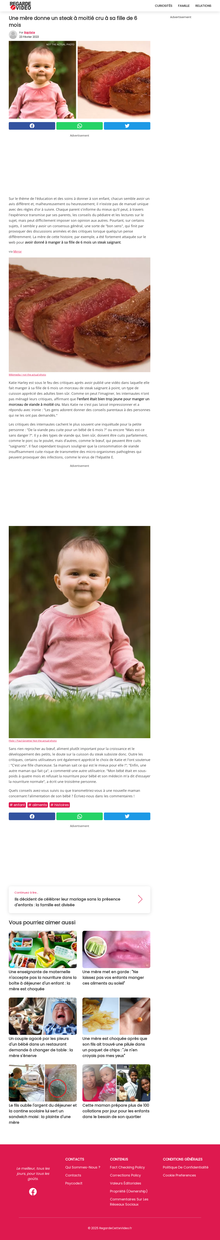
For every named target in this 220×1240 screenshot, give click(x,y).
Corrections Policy (125, 1175)
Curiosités (163, 6)
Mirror (17, 251)
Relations (203, 6)
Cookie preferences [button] (179, 1175)
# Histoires (59, 804)
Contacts (73, 1175)
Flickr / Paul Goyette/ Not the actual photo (33, 740)
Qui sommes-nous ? (82, 1167)
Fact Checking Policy (127, 1167)
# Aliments (37, 804)
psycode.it (73, 1183)
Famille (184, 6)
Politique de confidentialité (185, 1167)
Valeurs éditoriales (125, 1183)
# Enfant (17, 804)
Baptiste (29, 32)
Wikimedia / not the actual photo (27, 374)
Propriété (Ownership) (129, 1191)
